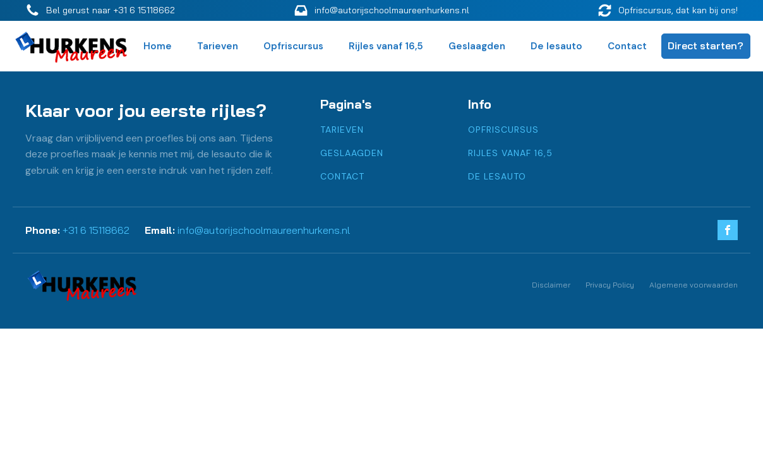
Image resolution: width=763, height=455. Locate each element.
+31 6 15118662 (96, 230)
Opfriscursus (293, 46)
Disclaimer (551, 284)
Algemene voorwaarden (693, 284)
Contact (627, 46)
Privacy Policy (610, 284)
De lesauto (556, 46)
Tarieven (217, 46)
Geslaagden (476, 46)
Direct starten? (705, 45)
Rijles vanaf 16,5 (386, 46)
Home (157, 46)
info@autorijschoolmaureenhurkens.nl (263, 230)
